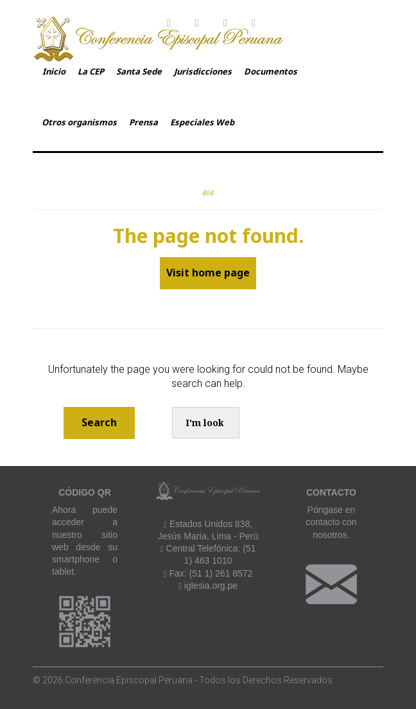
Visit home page (208, 272)
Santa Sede (139, 71)
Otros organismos (79, 122)
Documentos (270, 71)
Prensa (143, 122)
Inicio (53, 71)
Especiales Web (202, 122)
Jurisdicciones (203, 71)
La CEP (91, 71)
